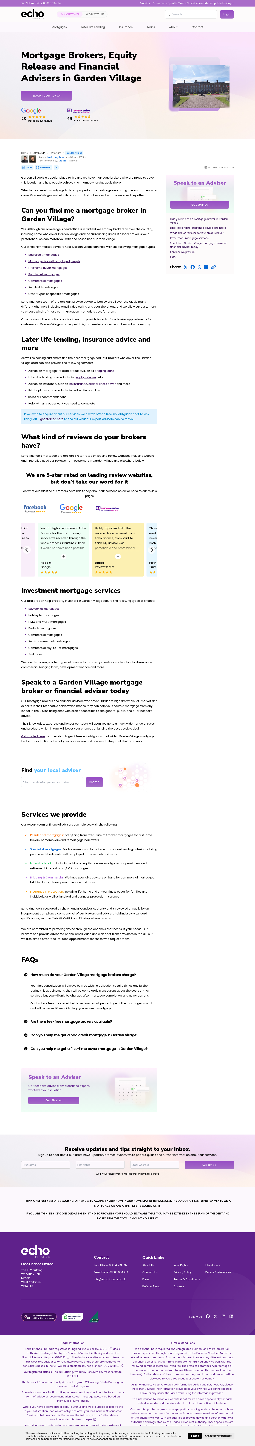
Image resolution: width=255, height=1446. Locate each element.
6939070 (103, 1349)
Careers (179, 1286)
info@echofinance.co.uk (110, 1279)
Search (94, 782)
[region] (200, 224)
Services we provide (182, 252)
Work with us (95, 14)
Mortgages (59, 27)
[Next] (151, 550)
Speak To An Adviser (47, 96)
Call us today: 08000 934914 (41, 3)
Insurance (126, 27)
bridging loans (104, 371)
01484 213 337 (118, 1265)
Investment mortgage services (189, 238)
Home (24, 152)
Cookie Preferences (218, 1272)
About (173, 27)
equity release (86, 377)
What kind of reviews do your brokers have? (197, 233)
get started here (51, 419)
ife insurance (78, 384)
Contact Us (150, 1272)
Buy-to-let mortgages (44, 274)
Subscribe (209, 1165)
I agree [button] (195, 1435)
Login (226, 14)
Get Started (199, 205)
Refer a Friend (151, 1286)
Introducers (212, 1265)
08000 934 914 (118, 1272)
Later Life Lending (93, 27)
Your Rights (181, 1265)
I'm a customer (70, 14)
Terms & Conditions (187, 1279)
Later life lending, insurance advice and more (198, 228)
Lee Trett (64, 160)
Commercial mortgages (45, 281)
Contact (197, 27)
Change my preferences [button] (218, 1435)
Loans (151, 27)
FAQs (173, 257)
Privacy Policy (183, 1272)
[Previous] (27, 550)
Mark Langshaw (55, 157)
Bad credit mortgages (43, 255)
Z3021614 (115, 1366)
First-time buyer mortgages (47, 268)
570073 (62, 1357)
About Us (148, 1265)
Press (145, 1279)
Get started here (33, 736)
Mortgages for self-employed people (54, 261)
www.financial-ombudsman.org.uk (73, 1419)
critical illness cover (102, 384)
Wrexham (56, 152)
